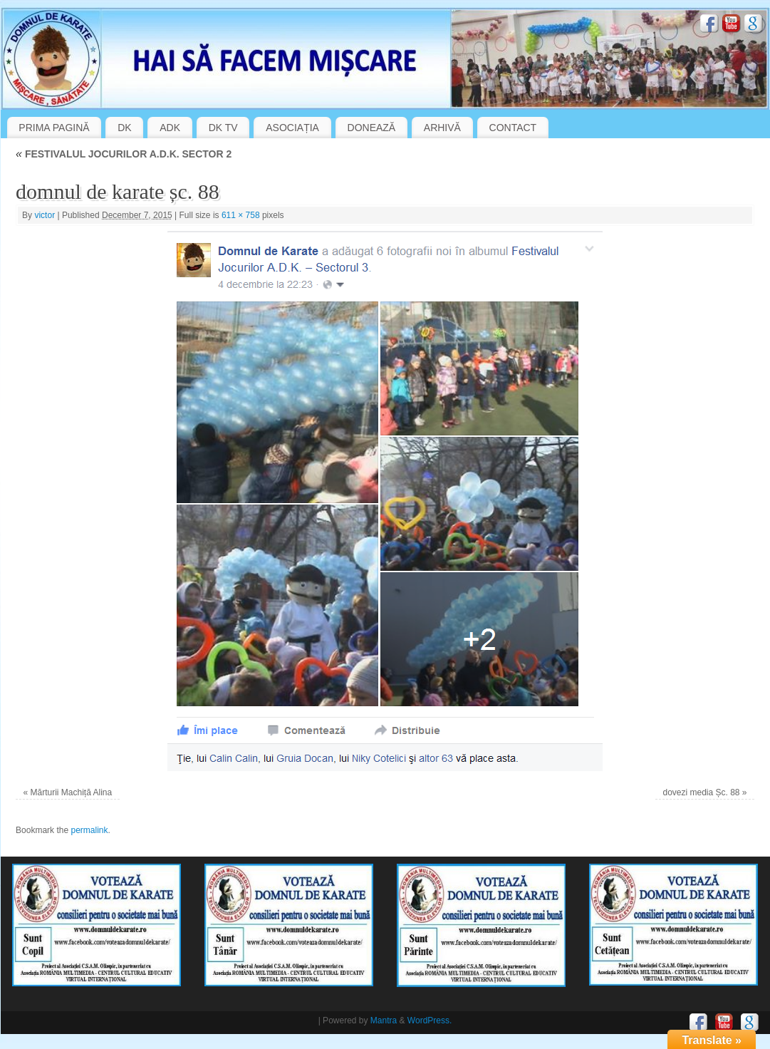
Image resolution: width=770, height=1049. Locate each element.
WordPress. (429, 1020)
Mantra (383, 1020)
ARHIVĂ (442, 127)
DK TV (223, 127)
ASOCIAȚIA (292, 127)
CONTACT (513, 127)
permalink (89, 830)
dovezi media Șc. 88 (700, 792)
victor (44, 215)
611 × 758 (241, 215)
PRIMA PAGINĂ (54, 127)
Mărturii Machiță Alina (71, 792)
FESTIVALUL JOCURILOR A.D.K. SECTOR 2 (123, 154)
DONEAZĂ (372, 127)
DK (124, 127)
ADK (170, 127)
